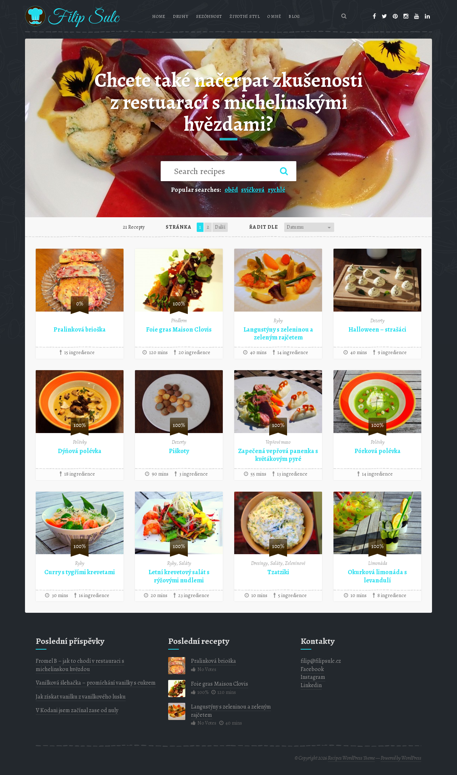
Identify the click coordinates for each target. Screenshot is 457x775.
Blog (294, 16)
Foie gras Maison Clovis (179, 329)
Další (220, 227)
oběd (231, 189)
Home (158, 16)
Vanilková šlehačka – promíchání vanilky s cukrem (96, 683)
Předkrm (179, 320)
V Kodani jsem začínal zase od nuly (77, 710)
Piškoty (179, 451)
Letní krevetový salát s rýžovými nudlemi (179, 576)
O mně (274, 16)
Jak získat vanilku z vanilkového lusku (81, 697)
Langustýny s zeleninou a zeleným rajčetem (278, 333)
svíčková (253, 189)
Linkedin (311, 685)
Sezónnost (209, 16)
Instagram (313, 677)
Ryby (278, 320)
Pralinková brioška (80, 329)
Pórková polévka (378, 451)
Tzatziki (278, 572)
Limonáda (377, 563)
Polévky (80, 442)
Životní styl (245, 16)
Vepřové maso (278, 442)
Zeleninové (295, 563)
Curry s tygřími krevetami (79, 572)
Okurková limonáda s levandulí (377, 576)
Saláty (185, 563)
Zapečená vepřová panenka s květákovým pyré (278, 455)
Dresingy (259, 563)
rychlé (276, 189)
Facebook (312, 669)
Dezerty (377, 320)
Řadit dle (263, 227)
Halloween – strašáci (377, 329)
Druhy (181, 16)
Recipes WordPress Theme (351, 758)
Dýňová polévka (79, 451)
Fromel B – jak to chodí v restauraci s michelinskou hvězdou (80, 665)
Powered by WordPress (401, 758)
